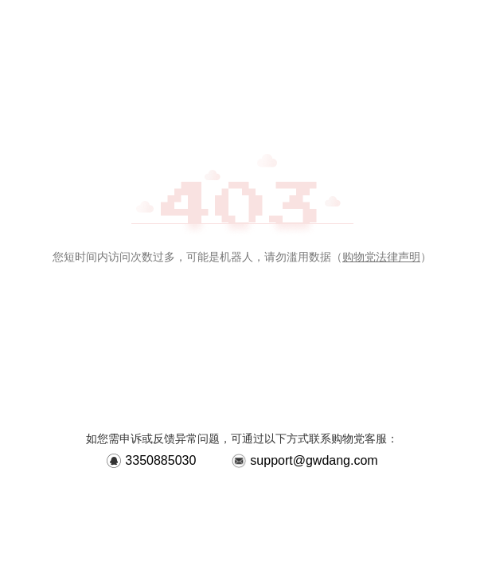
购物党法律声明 (381, 256)
